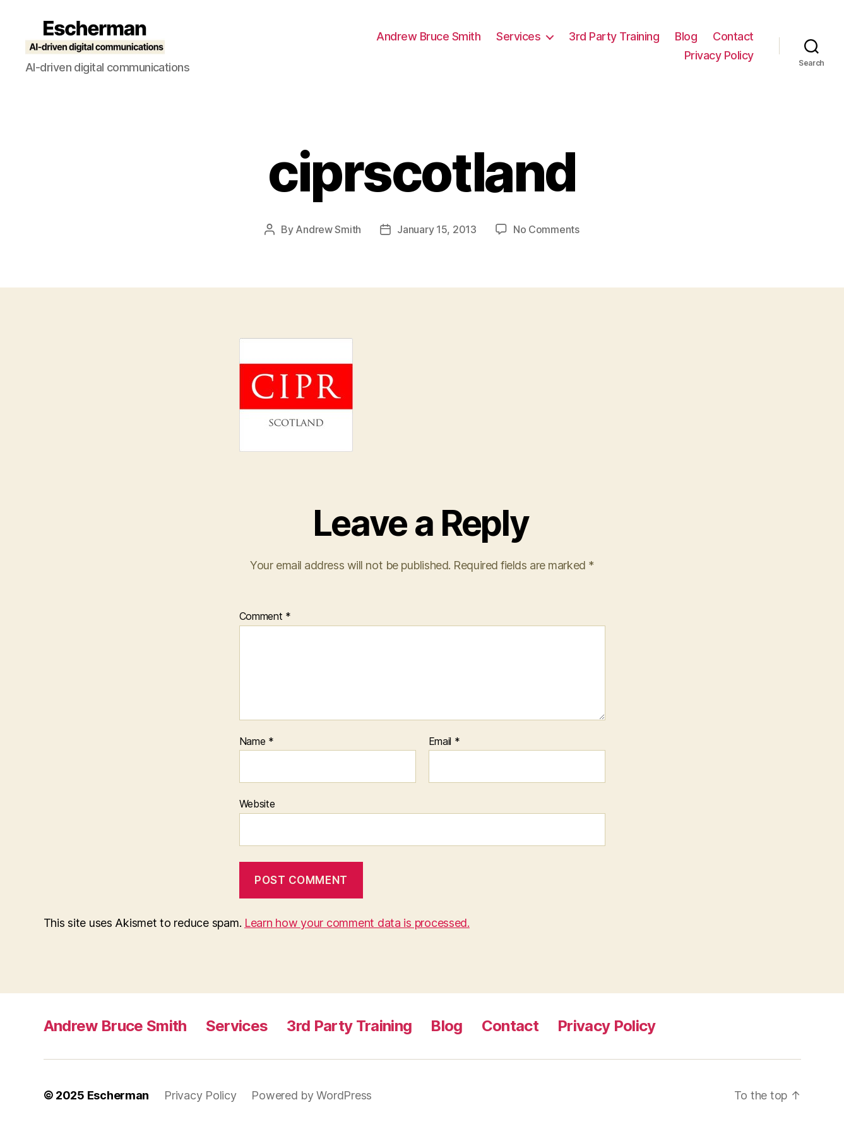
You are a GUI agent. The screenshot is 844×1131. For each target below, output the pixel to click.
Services (518, 36)
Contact (733, 36)
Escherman (118, 1095)
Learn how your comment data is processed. (357, 922)
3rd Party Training (614, 36)
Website (257, 803)
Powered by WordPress (311, 1095)
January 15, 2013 (437, 229)
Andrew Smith (328, 229)
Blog (686, 36)
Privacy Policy (719, 55)
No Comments (546, 229)
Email (444, 741)
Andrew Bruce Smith (428, 36)
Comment (265, 616)
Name (256, 741)
